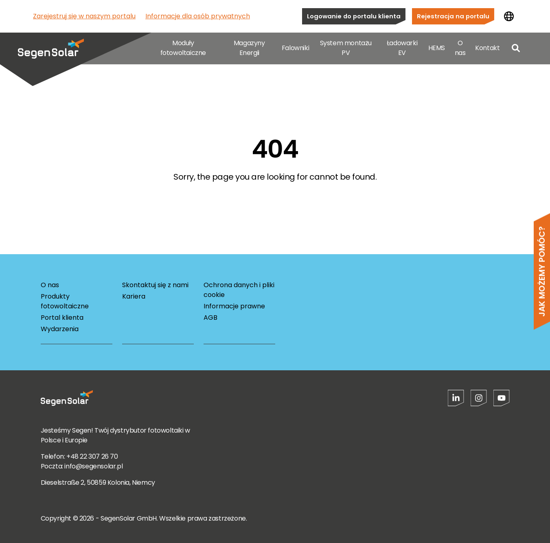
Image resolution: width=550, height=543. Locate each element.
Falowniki (295, 48)
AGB (210, 317)
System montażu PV (346, 48)
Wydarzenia (60, 329)
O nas (460, 48)
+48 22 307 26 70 (92, 456)
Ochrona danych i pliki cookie (239, 289)
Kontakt (487, 48)
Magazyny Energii (249, 48)
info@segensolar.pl (93, 466)
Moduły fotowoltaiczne (183, 48)
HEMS (436, 48)
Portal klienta (62, 317)
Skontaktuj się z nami (155, 285)
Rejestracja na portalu (453, 16)
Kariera (133, 296)
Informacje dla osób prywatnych (197, 16)
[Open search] (515, 48)
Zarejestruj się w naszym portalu (84, 16)
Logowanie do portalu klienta (354, 16)
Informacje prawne (234, 306)
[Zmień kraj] (509, 16)
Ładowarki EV (402, 48)
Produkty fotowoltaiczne (65, 301)
